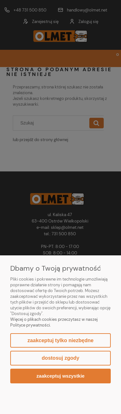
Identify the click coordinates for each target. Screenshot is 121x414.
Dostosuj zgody (60, 358)
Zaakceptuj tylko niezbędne (60, 340)
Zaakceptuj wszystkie (60, 376)
